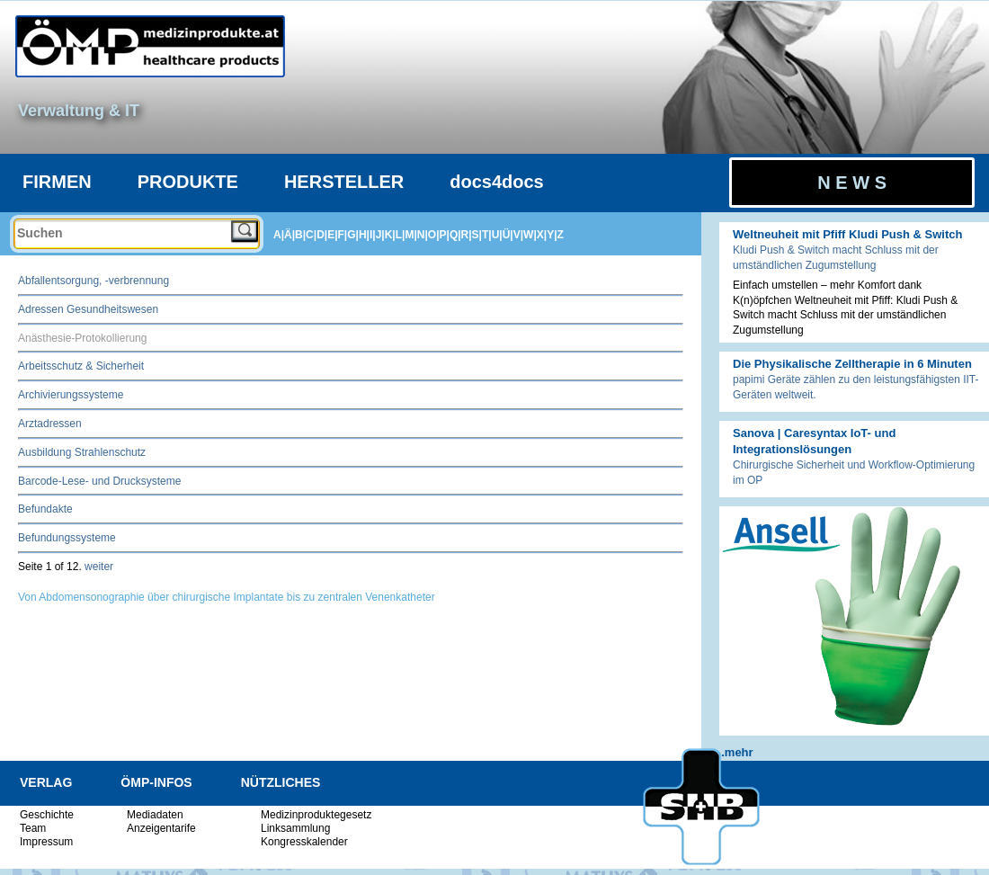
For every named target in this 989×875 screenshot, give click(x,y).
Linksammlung (295, 828)
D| (321, 234)
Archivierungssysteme (70, 394)
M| (410, 234)
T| (487, 234)
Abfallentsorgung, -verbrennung (93, 280)
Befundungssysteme (67, 537)
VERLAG (46, 782)
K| (390, 234)
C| (311, 234)
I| (373, 234)
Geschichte (47, 814)
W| (530, 234)
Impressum (46, 841)
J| (380, 234)
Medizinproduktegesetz (316, 814)
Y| (552, 234)
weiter (99, 566)
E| (332, 234)
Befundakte (45, 509)
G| (353, 234)
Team (33, 828)
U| (497, 234)
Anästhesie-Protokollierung (82, 338)
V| (518, 234)
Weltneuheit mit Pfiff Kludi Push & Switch (847, 234)
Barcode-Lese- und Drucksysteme (99, 481)
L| (400, 234)
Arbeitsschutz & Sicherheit (81, 366)
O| (434, 234)
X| (542, 234)
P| (445, 234)
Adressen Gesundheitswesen (88, 309)
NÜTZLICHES (281, 782)
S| (477, 234)
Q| (455, 234)
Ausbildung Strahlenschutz (82, 452)
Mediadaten (155, 814)
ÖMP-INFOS (156, 782)
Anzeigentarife (161, 828)
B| (300, 234)
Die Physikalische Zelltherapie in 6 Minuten (852, 364)
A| (278, 234)
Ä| (289, 234)
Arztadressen (50, 423)
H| (364, 234)
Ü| (508, 234)
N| (422, 234)
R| (466, 234)
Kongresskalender (304, 841)
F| (343, 234)
